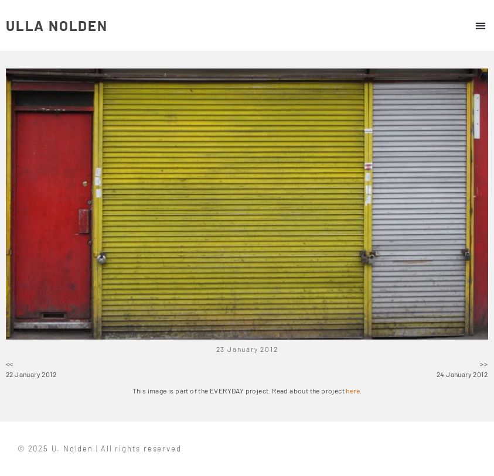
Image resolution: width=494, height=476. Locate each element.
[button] (480, 25)
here (353, 390)
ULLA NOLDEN (57, 25)
